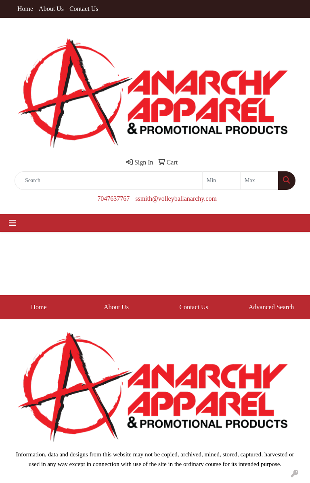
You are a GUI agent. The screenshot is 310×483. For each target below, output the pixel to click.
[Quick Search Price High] (259, 180)
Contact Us (83, 8)
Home (25, 8)
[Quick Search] (109, 180)
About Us (51, 8)
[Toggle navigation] (12, 223)
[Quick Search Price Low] (221, 180)
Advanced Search (271, 307)
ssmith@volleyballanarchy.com (176, 198)
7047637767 (113, 198)
